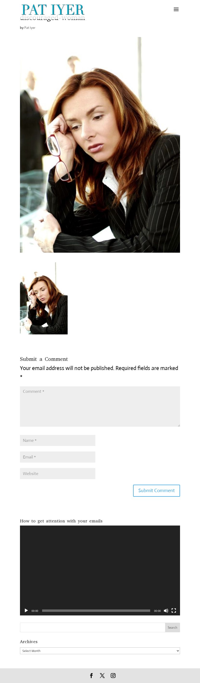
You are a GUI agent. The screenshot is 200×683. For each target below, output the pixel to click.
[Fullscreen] (173, 610)
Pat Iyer (29, 27)
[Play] (26, 610)
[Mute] (166, 610)
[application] (100, 570)
